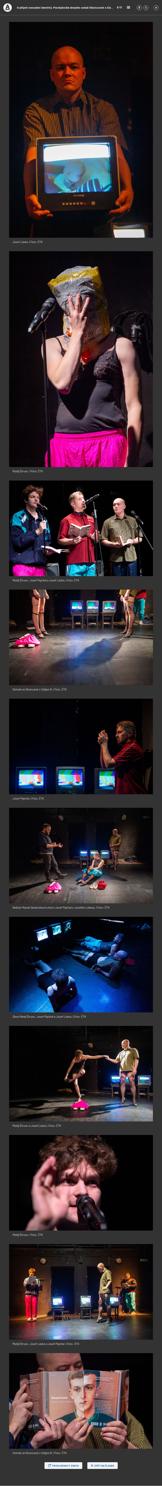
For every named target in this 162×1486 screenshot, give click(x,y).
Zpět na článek (102, 1465)
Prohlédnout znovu (63, 1465)
